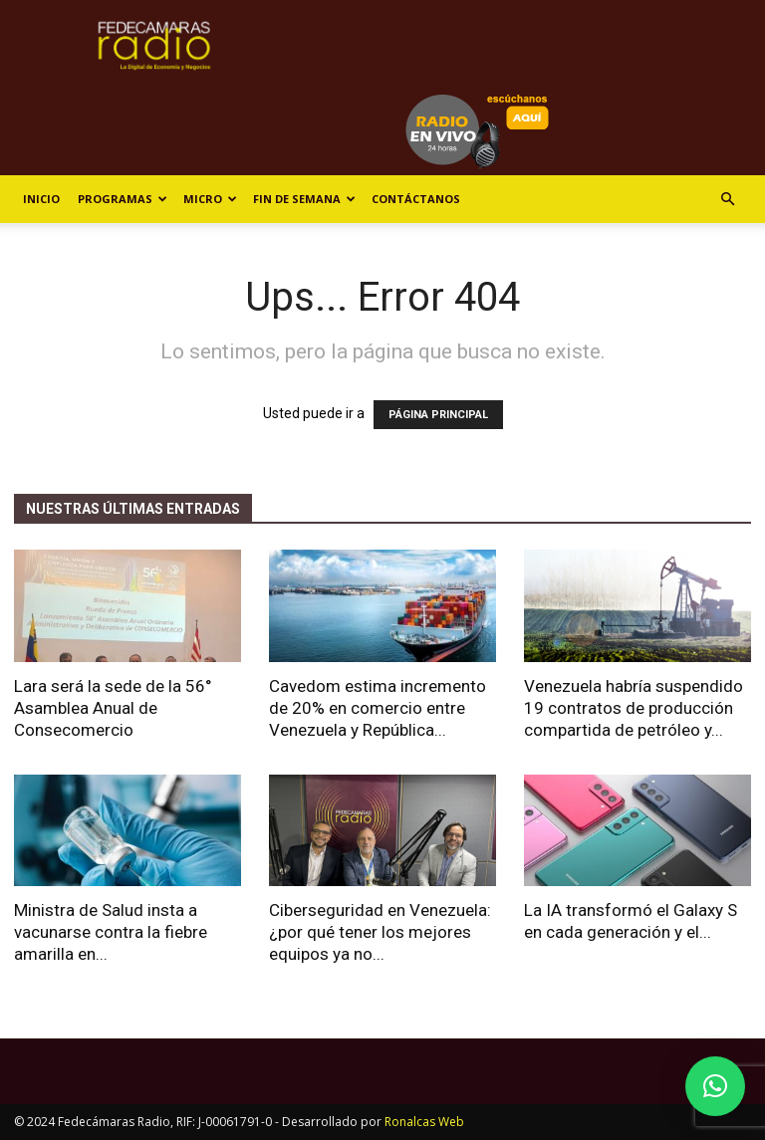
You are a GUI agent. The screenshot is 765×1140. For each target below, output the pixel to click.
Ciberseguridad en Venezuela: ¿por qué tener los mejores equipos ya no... (380, 932)
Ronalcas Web (424, 1121)
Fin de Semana (304, 198)
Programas (122, 198)
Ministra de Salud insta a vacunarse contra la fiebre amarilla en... (110, 932)
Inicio (41, 198)
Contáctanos (416, 198)
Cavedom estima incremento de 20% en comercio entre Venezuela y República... (377, 708)
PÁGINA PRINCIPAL (438, 414)
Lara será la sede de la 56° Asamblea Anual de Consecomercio (113, 708)
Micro (210, 198)
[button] (727, 199)
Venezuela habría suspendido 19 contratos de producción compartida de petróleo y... (633, 708)
